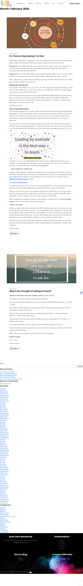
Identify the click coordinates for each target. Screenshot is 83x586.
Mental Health (4, 521)
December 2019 (4, 500)
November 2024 (4, 416)
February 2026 (4, 393)
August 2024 (3, 421)
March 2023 (3, 446)
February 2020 (4, 497)
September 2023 (4, 439)
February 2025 (4, 411)
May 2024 (2, 425)
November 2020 (4, 488)
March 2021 (3, 483)
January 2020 (3, 499)
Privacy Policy (4, 573)
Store (54, 4)
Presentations (21, 4)
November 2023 (4, 435)
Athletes (31, 4)
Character (2, 512)
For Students (62, 543)
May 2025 (2, 405)
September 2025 (4, 402)
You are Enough (4, 533)
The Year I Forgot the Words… (8, 378)
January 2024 (3, 432)
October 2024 (3, 418)
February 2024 (4, 430)
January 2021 (3, 486)
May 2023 (2, 442)
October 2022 (3, 455)
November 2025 (4, 398)
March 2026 (3, 391)
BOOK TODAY (75, 4)
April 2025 (3, 407)
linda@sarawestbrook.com (20, 544)
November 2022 (4, 453)
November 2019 (4, 502)
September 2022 (4, 456)
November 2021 (4, 472)
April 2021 (3, 481)
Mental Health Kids (5, 523)
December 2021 (4, 471)
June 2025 (2, 404)
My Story (39, 4)
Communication (4, 516)
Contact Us (62, 4)
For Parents (62, 545)
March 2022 (3, 467)
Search (2, 365)
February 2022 (4, 469)
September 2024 (4, 420)
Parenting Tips (4, 528)
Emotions (2, 519)
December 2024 (4, 414)
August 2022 (3, 458)
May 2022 (2, 463)
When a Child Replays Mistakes (8, 376)
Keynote (62, 548)
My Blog (47, 4)
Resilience (2, 530)
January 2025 (3, 412)
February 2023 (4, 448)
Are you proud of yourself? (7, 373)
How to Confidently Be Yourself (8, 375)
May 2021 (2, 479)
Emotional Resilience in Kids (7, 517)
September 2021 (4, 476)
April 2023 (3, 444)
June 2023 (2, 441)
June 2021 (2, 478)
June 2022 (2, 462)
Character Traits (4, 514)
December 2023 (4, 434)
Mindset (2, 524)
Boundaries (3, 510)
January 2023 (3, 449)
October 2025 (3, 400)
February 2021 (4, 485)
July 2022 (2, 460)
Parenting (2, 526)
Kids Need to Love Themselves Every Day (11, 380)
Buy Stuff (20, 561)
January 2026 (3, 395)
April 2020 (3, 495)
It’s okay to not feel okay (19, 184)
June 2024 (2, 423)
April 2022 (3, 465)
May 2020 (2, 493)
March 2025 (3, 409)
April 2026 (3, 390)
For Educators (62, 547)
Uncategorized (4, 532)
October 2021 (3, 474)
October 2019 (3, 504)
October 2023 (3, 437)
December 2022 (4, 451)
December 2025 (4, 397)
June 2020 (2, 492)
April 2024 (3, 427)
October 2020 (3, 490)
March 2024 (3, 428)
